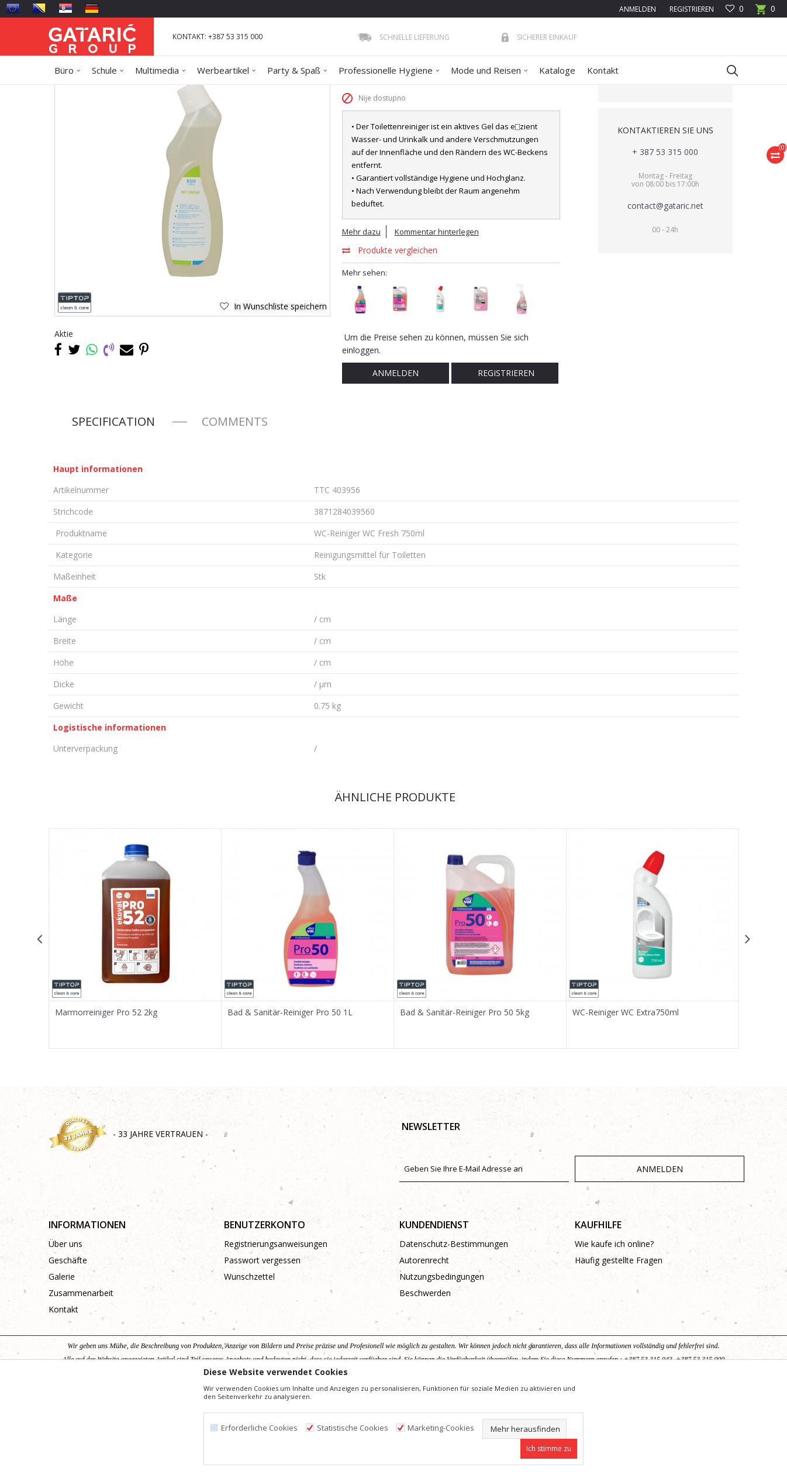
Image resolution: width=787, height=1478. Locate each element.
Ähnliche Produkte (393, 882)
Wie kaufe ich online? (614, 1328)
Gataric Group (72, 92)
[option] (135, 1023)
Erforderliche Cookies (259, 1428)
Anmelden (395, 457)
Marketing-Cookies (441, 1428)
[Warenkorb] (765, 13)
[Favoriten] (735, 9)
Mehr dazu (361, 316)
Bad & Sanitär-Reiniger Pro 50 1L (290, 1097)
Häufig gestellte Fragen (618, 1344)
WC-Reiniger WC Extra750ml (625, 1097)
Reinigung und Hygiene (180, 92)
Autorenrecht (424, 1344)
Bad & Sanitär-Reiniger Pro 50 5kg (464, 1097)
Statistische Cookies (352, 1428)
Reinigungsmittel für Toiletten (337, 92)
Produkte (119, 92)
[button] (726, 70)
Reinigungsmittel (253, 92)
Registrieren (691, 9)
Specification (113, 506)
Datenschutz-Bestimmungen (453, 1328)
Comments (235, 506)
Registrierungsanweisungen (275, 1328)
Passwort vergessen (262, 1344)
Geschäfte (68, 1344)
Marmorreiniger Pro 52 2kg (106, 1097)
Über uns (65, 1328)
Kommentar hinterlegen (437, 316)
